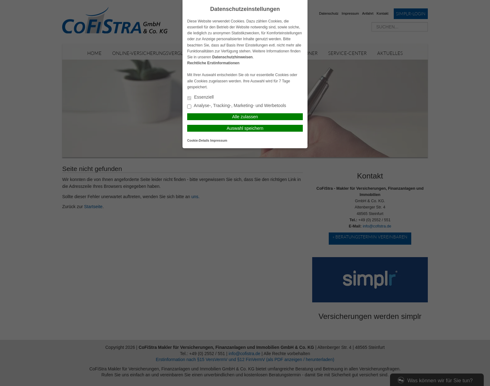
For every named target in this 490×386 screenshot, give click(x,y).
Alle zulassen (245, 116)
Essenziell (200, 97)
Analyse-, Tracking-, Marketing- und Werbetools (236, 106)
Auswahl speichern (245, 128)
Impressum (218, 140)
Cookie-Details (198, 140)
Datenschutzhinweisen (232, 57)
